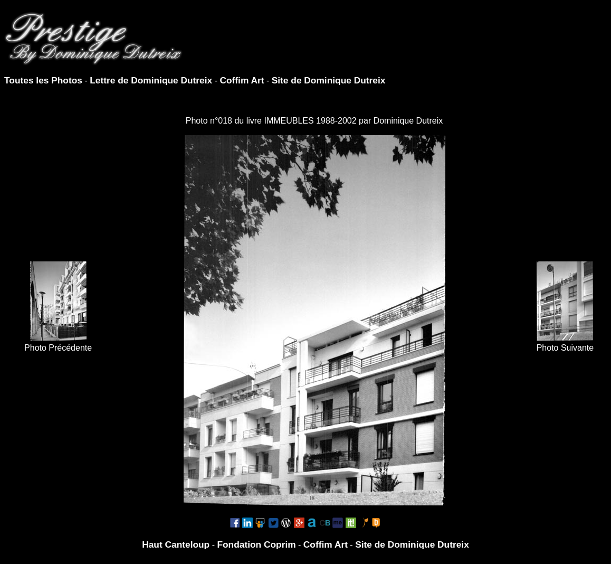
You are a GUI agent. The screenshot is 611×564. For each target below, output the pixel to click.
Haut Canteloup (175, 544)
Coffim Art (241, 80)
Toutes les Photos (43, 80)
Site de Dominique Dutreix (329, 80)
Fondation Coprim (256, 544)
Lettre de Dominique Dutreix (151, 80)
